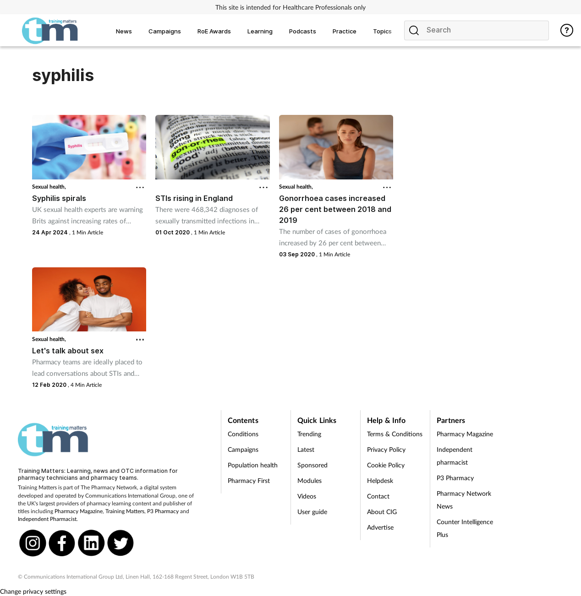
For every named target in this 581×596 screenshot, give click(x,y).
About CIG (382, 511)
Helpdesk (380, 480)
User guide (312, 511)
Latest (305, 449)
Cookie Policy (386, 465)
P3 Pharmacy (163, 511)
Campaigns (243, 449)
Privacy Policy (386, 449)
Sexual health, (49, 186)
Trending (309, 434)
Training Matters (124, 511)
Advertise (380, 527)
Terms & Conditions (394, 434)
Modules (309, 480)
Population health (253, 465)
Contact (378, 496)
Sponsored (312, 465)
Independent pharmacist (454, 455)
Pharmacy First (249, 480)
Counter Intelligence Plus (465, 528)
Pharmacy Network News (464, 499)
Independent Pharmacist (47, 518)
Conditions (243, 434)
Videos (306, 496)
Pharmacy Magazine (79, 511)
